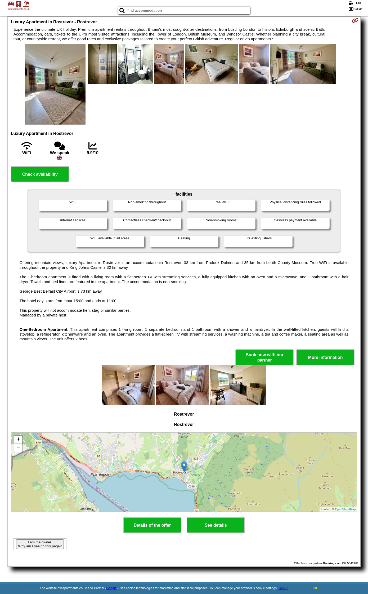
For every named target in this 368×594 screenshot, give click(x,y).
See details (216, 525)
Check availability (40, 174)
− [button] (18, 448)
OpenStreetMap (345, 509)
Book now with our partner (265, 357)
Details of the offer (152, 525)
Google (111, 588)
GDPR (283, 588)
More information (325, 357)
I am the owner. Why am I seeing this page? (40, 544)
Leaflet (325, 509)
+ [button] (18, 440)
